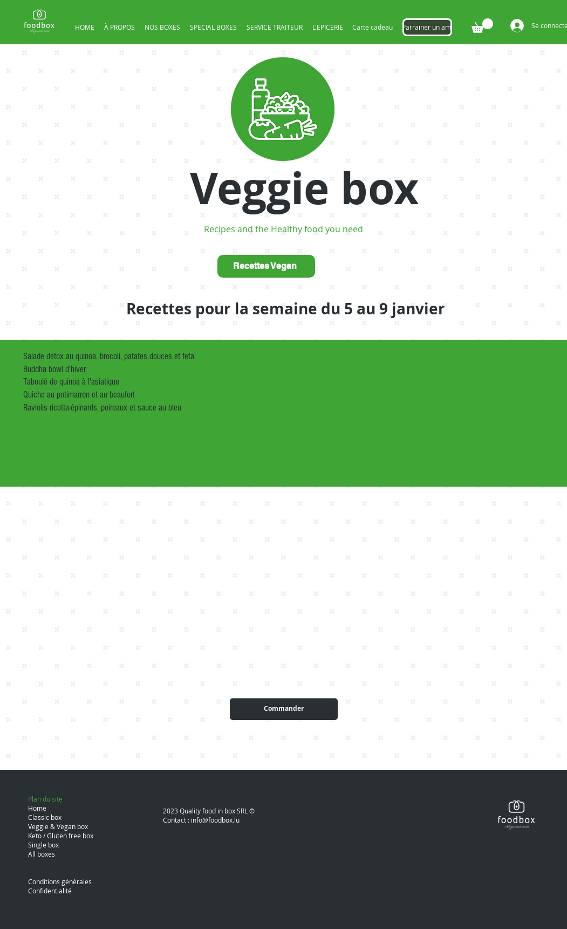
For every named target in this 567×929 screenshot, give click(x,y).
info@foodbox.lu (215, 820)
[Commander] (284, 709)
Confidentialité (50, 890)
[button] (482, 25)
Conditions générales (60, 881)
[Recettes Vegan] (266, 266)
